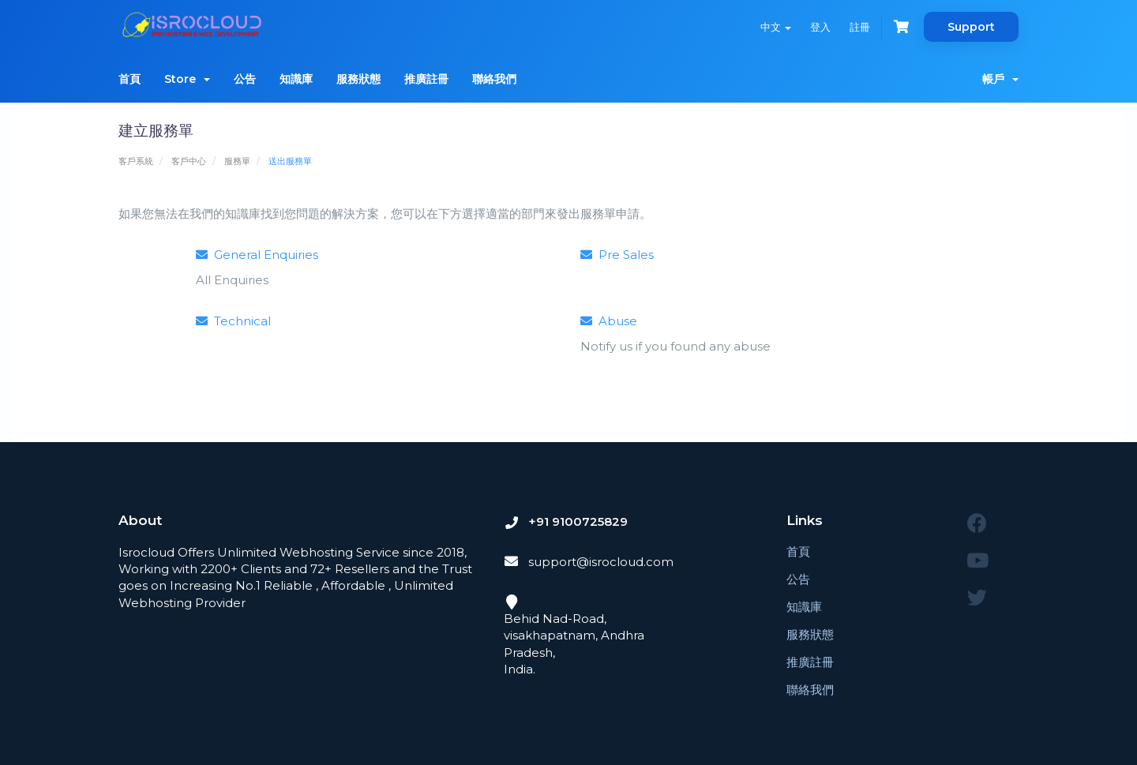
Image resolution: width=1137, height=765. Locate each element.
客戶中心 (188, 161)
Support (971, 27)
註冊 (860, 27)
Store (187, 79)
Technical (233, 320)
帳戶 (1000, 79)
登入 (820, 27)
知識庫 (296, 79)
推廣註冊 (426, 79)
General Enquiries (257, 254)
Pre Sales (617, 254)
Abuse (608, 320)
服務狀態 (358, 79)
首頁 (129, 79)
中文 (775, 27)
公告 (245, 79)
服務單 (237, 161)
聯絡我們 (494, 79)
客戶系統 (135, 161)
